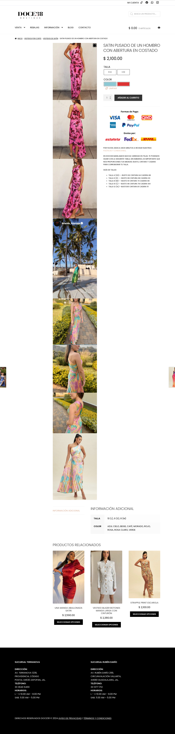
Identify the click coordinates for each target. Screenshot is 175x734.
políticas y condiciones (114, 150)
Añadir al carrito (128, 97)
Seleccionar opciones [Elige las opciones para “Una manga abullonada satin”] (68, 622)
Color (108, 79)
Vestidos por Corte (32, 38)
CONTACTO (84, 27)
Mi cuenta (133, 2)
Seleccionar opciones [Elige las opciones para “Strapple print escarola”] (144, 614)
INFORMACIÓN (51, 27)
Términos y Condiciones (98, 718)
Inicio (20, 38)
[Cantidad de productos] (108, 98)
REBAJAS (34, 27)
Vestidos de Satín (50, 38)
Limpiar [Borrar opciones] (113, 88)
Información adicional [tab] (66, 510)
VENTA (18, 27)
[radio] (110, 72)
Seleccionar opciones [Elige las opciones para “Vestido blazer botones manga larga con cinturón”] (106, 624)
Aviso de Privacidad (70, 718)
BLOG (71, 27)
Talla (107, 67)
